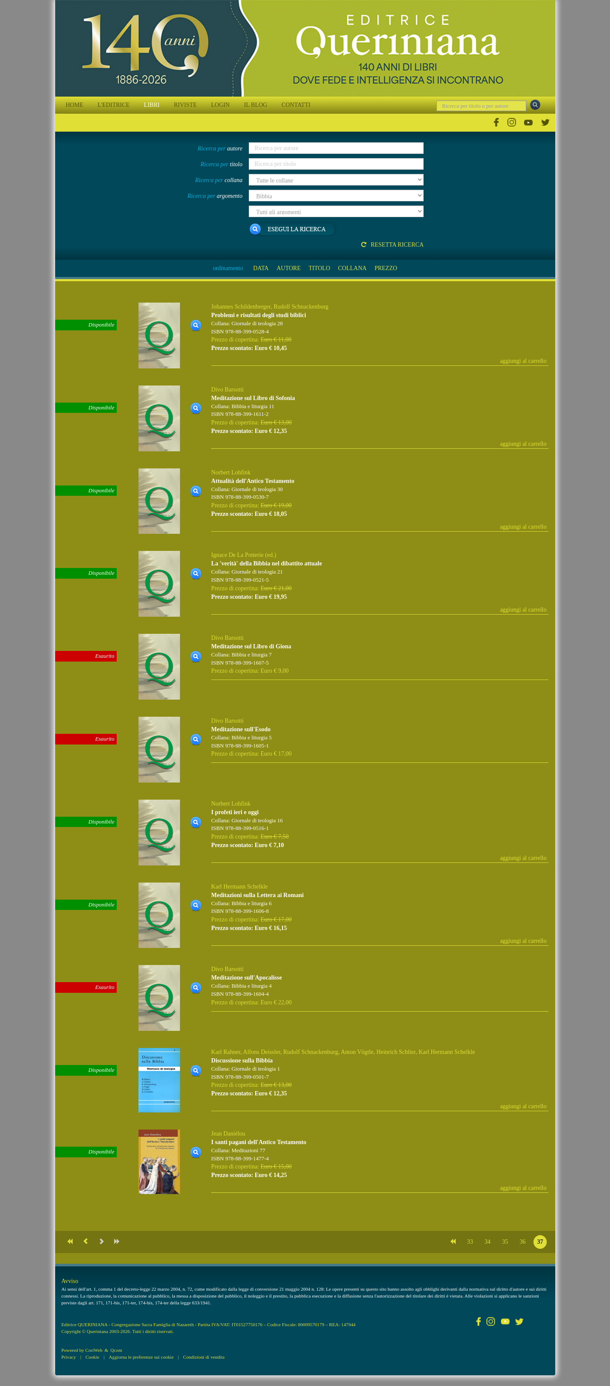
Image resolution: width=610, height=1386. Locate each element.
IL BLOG (255, 105)
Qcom (116, 1350)
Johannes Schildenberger (241, 306)
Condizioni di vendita (203, 1357)
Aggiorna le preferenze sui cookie (141, 1357)
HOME (74, 105)
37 (540, 1242)
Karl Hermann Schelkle (239, 886)
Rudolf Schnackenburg (301, 306)
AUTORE (289, 268)
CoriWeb (93, 1350)
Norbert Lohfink (230, 472)
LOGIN (220, 105)
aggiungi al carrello (523, 361)
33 (470, 1242)
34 (488, 1242)
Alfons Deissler (261, 1052)
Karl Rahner (225, 1052)
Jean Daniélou (228, 1133)
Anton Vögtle (357, 1052)
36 (523, 1242)
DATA (260, 268)
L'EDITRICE (113, 105)
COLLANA (352, 268)
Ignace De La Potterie (237, 555)
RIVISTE (185, 105)
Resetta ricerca (392, 244)
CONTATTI (296, 105)
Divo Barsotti (227, 389)
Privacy (69, 1357)
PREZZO (385, 268)
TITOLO (319, 268)
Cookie (92, 1357)
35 (505, 1242)
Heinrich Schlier (396, 1052)
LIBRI (152, 105)
